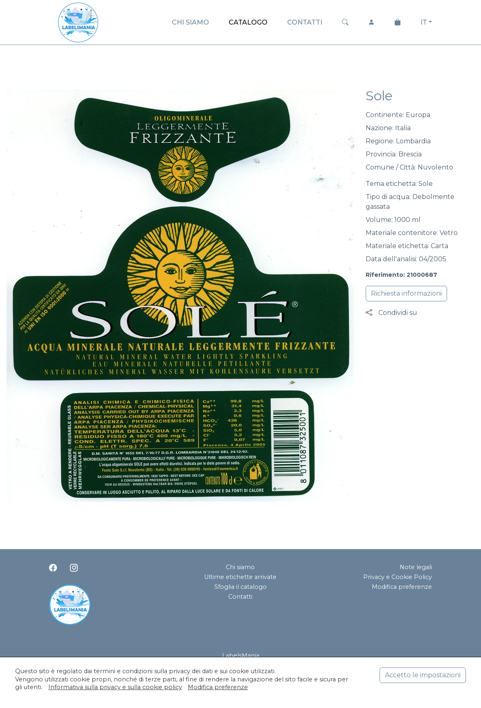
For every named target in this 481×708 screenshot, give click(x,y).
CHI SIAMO (190, 22)
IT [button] (423, 22)
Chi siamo (240, 567)
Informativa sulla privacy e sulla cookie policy (115, 687)
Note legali (416, 567)
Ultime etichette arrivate (240, 577)
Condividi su (391, 313)
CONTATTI (304, 22)
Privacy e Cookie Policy (397, 577)
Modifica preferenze (402, 586)
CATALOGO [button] (248, 22)
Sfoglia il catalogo (240, 586)
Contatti (240, 596)
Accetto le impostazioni (423, 675)
